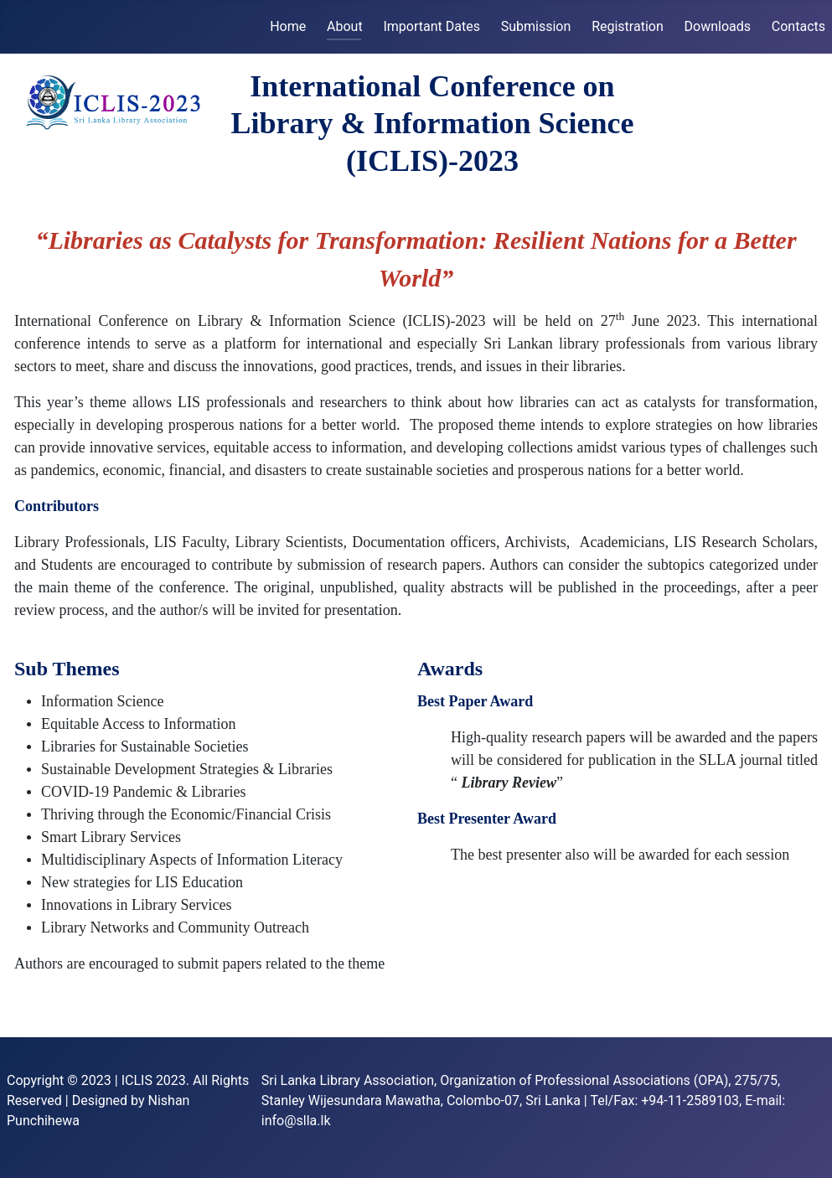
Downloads (718, 26)
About (345, 26)
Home (288, 26)
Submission (536, 26)
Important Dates (431, 26)
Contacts (798, 26)
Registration (628, 26)
